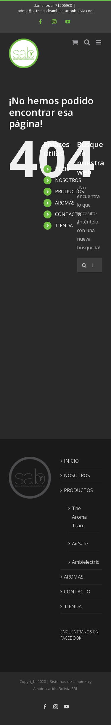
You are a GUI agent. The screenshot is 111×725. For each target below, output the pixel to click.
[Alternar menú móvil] (99, 42)
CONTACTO (68, 214)
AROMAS (65, 202)
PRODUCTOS (69, 191)
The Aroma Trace (79, 517)
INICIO (62, 169)
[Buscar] (84, 265)
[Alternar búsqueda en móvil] (87, 42)
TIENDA (64, 225)
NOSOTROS (68, 180)
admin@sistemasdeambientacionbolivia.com (56, 10)
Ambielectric (84, 562)
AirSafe (80, 543)
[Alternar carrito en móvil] (75, 42)
